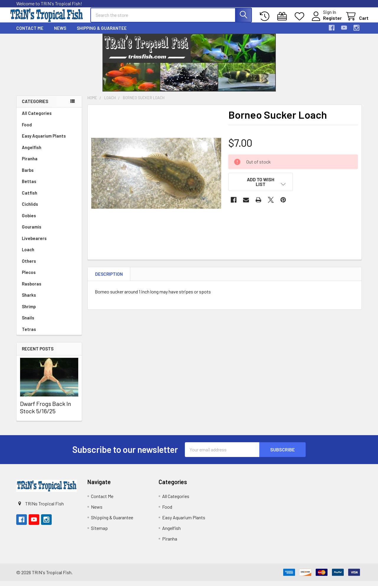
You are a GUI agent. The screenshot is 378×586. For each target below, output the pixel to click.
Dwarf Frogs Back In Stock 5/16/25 (45, 412)
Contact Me (29, 33)
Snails (28, 322)
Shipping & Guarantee (102, 33)
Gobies (29, 220)
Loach (28, 254)
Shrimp (29, 311)
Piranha (30, 163)
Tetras (29, 334)
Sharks (29, 300)
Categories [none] (35, 106)
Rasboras (31, 288)
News (60, 33)
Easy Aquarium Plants (44, 140)
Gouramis (31, 231)
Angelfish (31, 152)
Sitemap (99, 533)
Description (109, 279)
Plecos (29, 277)
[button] (260, 187)
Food (27, 129)
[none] (156, 178)
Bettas (29, 186)
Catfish (29, 197)
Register (325, 21)
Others (29, 266)
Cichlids (30, 209)
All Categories (37, 118)
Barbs (28, 175)
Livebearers (34, 243)
